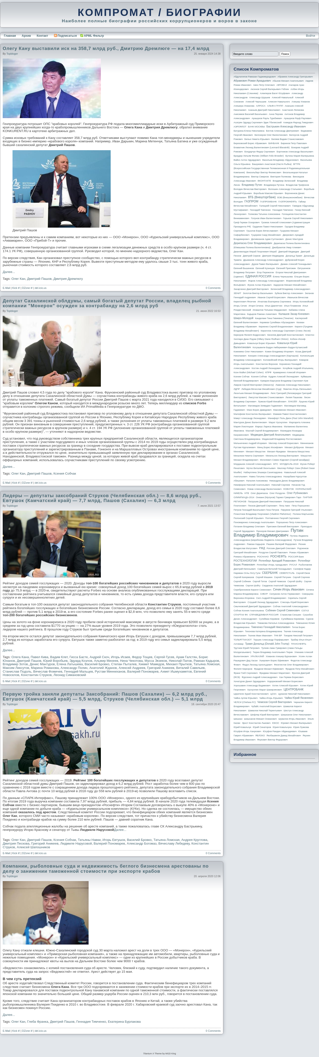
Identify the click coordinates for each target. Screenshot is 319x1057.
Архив (26, 35)
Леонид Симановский (69, 675)
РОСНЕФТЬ (278, 556)
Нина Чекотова (131, 661)
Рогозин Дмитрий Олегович (281, 548)
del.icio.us (40, 287)
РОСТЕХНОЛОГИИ (245, 560)
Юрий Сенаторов (262, 727)
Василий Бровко (97, 664)
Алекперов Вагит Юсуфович (275, 93)
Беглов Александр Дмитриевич (282, 131)
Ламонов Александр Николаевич (293, 385)
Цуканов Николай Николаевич (294, 694)
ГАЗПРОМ (251, 201)
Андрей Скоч (99, 657)
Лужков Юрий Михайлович (272, 401)
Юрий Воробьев (55, 661)
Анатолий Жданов (103, 668)
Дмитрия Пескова (16, 843)
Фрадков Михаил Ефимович (269, 669)
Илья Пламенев (292, 306)
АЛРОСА (261, 106)
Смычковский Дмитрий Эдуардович (252, 606)
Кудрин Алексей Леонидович (283, 376)
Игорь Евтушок (114, 840)
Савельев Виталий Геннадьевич (274, 569)
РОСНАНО (263, 556)
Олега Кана (20, 657)
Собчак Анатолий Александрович (290, 606)
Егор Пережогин (265, 272)
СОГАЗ (305, 610)
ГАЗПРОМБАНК (268, 201)
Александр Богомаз (142, 843)
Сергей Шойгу (295, 581)
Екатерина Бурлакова (124, 1021)
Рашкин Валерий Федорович (281, 544)
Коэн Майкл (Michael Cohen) (249, 372)
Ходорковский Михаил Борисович (285, 681)
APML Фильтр (94, 35)
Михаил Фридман (276, 451)
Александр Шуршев (259, 97)
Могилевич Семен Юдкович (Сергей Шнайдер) (284, 460)
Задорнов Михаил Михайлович (289, 285)
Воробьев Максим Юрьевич (268, 193)
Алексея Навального (279, 101)
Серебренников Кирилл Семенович (252, 590)
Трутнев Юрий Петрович (247, 648)
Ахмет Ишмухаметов (176, 671)
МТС (275, 464)
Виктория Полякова (280, 176)
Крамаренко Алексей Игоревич (289, 372)
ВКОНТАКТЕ (264, 181)
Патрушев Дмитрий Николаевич (265, 501)
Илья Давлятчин (273, 306)
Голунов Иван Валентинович (266, 218)
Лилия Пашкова (294, 397)
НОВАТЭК (288, 489)
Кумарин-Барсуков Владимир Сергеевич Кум (284, 381)
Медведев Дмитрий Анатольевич (271, 434)
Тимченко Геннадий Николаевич (270, 627)
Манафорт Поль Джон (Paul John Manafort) (290, 418)
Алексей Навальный (282, 97)
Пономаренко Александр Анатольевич (254, 522)
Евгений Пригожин (286, 268)
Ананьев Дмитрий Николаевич (264, 110)
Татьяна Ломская (207, 664)
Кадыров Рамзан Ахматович (262, 314)
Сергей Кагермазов (244, 577)
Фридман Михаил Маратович (274, 673)
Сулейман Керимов (269, 619)
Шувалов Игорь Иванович (292, 719)
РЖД (262, 548)
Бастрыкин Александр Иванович (286, 126)
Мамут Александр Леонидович (250, 418)
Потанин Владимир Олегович (249, 526)
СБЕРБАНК (270, 573)
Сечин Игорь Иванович (288, 589)
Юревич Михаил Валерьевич (296, 723)
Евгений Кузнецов (265, 268)
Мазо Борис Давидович (259, 410)
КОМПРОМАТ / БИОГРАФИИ (159, 12)
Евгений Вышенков (244, 268)
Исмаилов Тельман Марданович (270, 310)
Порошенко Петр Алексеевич (291, 522)
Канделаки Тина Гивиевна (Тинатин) (274, 318)
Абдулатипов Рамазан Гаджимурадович (255, 76)
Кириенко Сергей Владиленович (276, 326)
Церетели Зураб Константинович (251, 694)
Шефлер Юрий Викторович (264, 714)
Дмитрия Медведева (273, 256)
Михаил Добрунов (294, 447)
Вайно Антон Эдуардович (247, 160)
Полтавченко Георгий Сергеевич (282, 518)
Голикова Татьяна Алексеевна (264, 214)
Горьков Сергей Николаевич (298, 218)
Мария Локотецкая (243, 426)
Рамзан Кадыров (206, 661)
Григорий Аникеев (160, 668)
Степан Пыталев (123, 664)
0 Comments (213, 287)
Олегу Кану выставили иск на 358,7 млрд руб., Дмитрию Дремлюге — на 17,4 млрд (106, 48)
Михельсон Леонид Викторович (282, 456)
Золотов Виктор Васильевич (258, 293)
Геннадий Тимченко (260, 210)
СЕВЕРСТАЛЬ (286, 573)
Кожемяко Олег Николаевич (248, 351)
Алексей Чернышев (255, 101)
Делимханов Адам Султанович (267, 239)
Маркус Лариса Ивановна (268, 426)
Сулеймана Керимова (292, 619)
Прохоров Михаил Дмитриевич (272, 531)
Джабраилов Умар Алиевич (286, 247)
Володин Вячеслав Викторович (250, 189)
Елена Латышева (70, 664)
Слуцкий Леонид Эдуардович (263, 602)
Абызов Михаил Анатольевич (288, 81)
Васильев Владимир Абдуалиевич (280, 160)
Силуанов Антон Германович (284, 594)
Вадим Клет (59, 657)
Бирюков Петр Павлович (294, 143)
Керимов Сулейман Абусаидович (277, 322)
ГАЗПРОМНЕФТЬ (287, 201)
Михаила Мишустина (298, 451)
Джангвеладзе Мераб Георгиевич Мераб (255, 251)
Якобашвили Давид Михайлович (283, 735)
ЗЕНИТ (237, 293)
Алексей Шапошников (33, 847)
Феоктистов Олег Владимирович (291, 665)
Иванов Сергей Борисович (272, 297)
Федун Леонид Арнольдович (257, 665)
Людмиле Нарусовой (76, 843)
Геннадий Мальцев (78, 671)
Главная (10, 35)
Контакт (42, 35)
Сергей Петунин (282, 577)
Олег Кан (19, 279)
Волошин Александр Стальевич (285, 189)
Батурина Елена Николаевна (249, 131)
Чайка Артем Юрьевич (246, 698)
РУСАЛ (293, 565)
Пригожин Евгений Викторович (282, 526)
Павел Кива (39, 657)
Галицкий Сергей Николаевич (275, 206)
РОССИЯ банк (296, 556)
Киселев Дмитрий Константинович (285, 335)
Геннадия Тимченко (91, 1021)
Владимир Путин (252, 184)
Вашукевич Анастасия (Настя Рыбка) (272, 164)
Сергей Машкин (264, 577)
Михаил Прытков (179, 664)
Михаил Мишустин (256, 451)
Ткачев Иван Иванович (260, 635)
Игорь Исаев (120, 657)
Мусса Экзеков (156, 661)
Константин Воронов (267, 364)
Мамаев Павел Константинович (290, 414)
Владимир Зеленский (284, 181)
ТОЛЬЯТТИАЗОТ (243, 640)
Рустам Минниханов (110, 671)
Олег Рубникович (297, 493)
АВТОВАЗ (282, 85)
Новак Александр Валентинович (264, 489)
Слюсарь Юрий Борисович (294, 602)
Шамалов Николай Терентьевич (265, 710)
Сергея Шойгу (253, 585)
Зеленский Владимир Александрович (290, 289)
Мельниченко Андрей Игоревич (250, 443)
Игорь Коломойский (303, 301)
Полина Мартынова (303, 514)
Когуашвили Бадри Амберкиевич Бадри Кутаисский (280, 347)
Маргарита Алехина (299, 422)
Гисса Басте (78, 657)
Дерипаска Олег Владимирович (253, 243)
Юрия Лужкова (301, 727)
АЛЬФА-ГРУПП (275, 106)
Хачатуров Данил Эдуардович (250, 681)
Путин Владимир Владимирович (268, 533)
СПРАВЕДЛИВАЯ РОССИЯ (264, 615)
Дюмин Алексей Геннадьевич (296, 264)
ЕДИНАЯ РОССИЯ (258, 276)
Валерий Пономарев (143, 671)
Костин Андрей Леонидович (266, 368)
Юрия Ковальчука (282, 727)
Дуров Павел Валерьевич (265, 264)
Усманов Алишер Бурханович (281, 656)
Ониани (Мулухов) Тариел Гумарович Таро (278, 497)
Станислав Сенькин (290, 615)
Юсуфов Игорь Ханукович (247, 731)
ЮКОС (275, 723)
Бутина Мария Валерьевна (299, 156)
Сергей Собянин (242, 581)
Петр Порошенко (301, 505)
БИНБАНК (273, 143)
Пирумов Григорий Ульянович (296, 510)
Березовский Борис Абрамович (250, 143)
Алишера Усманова (244, 106)
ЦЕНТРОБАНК (294, 689)
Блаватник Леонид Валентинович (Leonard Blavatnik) (262, 147)
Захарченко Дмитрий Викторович (251, 289)
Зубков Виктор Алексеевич (289, 293)
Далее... (9, 272)
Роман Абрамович (299, 552)
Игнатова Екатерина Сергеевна (274, 301)
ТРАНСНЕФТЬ (298, 644)
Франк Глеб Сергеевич (246, 673)
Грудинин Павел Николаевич (268, 226)
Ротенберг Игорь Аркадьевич (272, 565)
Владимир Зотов (15, 664)
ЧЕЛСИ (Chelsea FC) (245, 702)
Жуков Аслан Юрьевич (259, 285)
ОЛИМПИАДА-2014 (244, 497)
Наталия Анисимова (256, 480)
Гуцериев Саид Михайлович (266, 235)
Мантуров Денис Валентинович (250, 422)
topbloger (12, 53)
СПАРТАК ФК (241, 615)
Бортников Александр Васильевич (295, 151)
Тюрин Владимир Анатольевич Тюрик (273, 652)
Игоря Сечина (256, 306)
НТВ (246, 493)
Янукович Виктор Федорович (272, 739)
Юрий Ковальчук (242, 727)
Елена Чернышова (283, 276)
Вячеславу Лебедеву (173, 843)
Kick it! (16, 287)
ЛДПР (237, 389)
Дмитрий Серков (252, 256)
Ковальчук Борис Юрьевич (261, 343)
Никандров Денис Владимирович (287, 480)
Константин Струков (36, 675)
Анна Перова (276, 114)
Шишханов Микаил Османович (260, 719)
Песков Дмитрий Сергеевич (263, 505)
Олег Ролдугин (277, 493)
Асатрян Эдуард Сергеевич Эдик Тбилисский (257, 122)
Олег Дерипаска (259, 493)
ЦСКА (273, 694)
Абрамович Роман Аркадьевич (252, 80)
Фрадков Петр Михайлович (299, 669)
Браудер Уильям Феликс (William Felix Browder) (259, 156)
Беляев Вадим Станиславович (287, 139)
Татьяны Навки (89, 840)
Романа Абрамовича (244, 556)
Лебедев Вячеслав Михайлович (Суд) (261, 389)
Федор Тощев (142, 657)
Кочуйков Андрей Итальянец (298, 368)
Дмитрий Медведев (288, 251)
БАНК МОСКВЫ (256, 126)
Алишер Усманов (301, 101)
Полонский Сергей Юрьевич (249, 518)
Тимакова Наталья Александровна (275, 623)
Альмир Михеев (106, 661)
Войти (310, 35)
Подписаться (65, 35)
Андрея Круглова (194, 840)
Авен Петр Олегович (264, 85)
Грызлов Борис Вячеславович (262, 231)
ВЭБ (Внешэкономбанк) (289, 197)
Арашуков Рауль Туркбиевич (267, 118)
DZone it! (27, 287)
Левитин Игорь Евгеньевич (297, 389)
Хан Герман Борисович (291, 677)
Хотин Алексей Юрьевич (285, 685)
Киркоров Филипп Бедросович (250, 335)
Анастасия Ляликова (293, 110)
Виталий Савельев (190, 668)
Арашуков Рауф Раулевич (297, 118)
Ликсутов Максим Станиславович (266, 397)
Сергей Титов (260, 581)
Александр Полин (74, 668)
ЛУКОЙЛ (292, 401)
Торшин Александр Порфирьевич (271, 640)
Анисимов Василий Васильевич (250, 114)
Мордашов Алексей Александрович (252, 464)
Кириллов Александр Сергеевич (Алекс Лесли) (285, 331)
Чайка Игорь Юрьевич (271, 698)
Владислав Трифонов (297, 185)
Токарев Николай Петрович (298, 635)
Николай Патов (180, 661)
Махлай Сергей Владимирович (262, 431)
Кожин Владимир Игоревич (279, 351)
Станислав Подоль (17, 671)
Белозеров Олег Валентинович (271, 135)
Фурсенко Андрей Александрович (260, 677)
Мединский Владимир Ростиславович (282, 439)
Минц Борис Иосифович (270, 447)
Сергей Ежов (303, 573)
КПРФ (268, 372)
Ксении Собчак (242, 376)
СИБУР (264, 594)
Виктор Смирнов (260, 176)
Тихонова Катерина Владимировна (263, 631)
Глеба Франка (37, 1021)
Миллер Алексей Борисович (284, 443)
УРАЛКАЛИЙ (257, 656)
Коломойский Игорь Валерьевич (280, 360)
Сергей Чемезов (277, 581)
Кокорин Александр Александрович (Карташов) (273, 356)
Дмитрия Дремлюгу (68, 279)
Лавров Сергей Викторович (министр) (254, 385)
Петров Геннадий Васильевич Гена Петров (256, 510)
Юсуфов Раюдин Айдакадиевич (280, 731)
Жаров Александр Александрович (266, 281)
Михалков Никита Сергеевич (249, 456)
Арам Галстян (186, 657)
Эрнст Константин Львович (256, 723)
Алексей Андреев (132, 668)
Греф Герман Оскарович (247, 222)
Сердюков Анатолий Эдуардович (279, 585)
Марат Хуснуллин (278, 422)
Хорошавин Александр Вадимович (252, 685)
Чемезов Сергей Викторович (274, 702)
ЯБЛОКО (260, 735)
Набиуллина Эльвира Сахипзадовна (262, 472)
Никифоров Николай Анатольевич (252, 485)
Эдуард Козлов (80, 661)
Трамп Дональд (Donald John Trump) (267, 643)
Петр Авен (284, 505)
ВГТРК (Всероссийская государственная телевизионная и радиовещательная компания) (272, 168)
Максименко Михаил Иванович (289, 410)
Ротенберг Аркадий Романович (277, 560)
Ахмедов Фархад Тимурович (298, 122)
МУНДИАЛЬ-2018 (289, 464)
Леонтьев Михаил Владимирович (251, 393)
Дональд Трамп (294, 256)
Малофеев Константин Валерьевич (252, 414)
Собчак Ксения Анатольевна (249, 610)
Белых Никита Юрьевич (257, 139)
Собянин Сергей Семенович (283, 610)
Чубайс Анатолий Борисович (266, 706)
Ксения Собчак (64, 473)
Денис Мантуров (42, 664)
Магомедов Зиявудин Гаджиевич (265, 406)
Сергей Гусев (164, 657)
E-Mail (6, 287)
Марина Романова (45, 668)
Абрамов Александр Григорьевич (295, 76)
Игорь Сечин (240, 306)
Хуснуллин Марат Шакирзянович (264, 689)
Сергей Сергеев (301, 577)
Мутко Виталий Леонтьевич (261, 468)
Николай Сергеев (280, 485)
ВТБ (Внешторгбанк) (262, 197)
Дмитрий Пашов (39, 279)
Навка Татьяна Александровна (265, 476)
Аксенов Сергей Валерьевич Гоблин (270, 89)
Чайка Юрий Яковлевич (298, 697)
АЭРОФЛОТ (240, 126)
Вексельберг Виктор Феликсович (264, 172)
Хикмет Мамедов (151, 664)
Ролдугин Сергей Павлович (273, 552)
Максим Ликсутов (16, 668)
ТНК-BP (278, 635)
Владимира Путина (274, 185)
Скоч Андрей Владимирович (271, 598)
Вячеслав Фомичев (47, 671)
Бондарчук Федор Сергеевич (259, 151)
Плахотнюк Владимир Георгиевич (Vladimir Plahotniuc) (262, 514)
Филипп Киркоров (243, 669)
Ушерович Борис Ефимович (274, 660)
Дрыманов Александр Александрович (263, 260)
